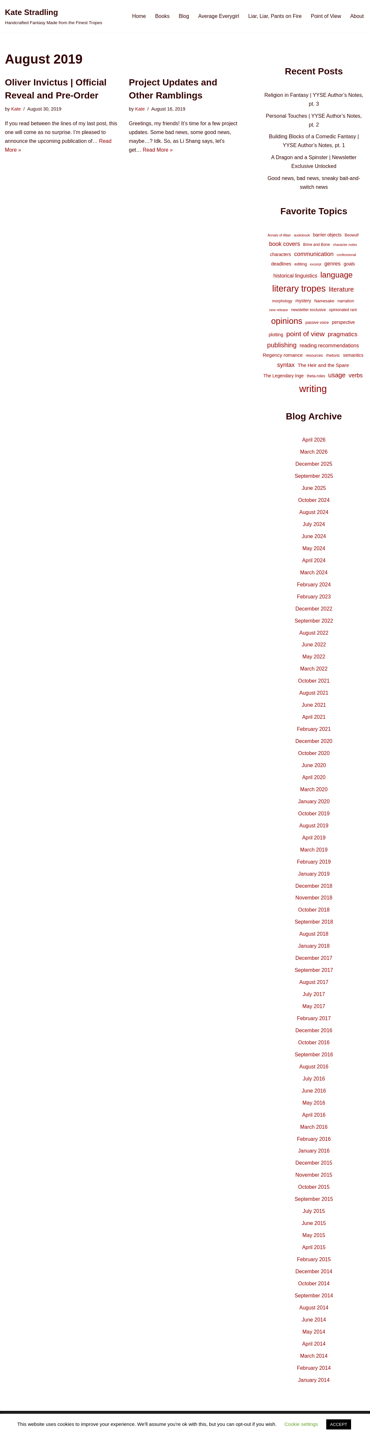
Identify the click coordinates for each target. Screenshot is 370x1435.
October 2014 (314, 1290)
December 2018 (313, 890)
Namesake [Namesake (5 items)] (324, 302)
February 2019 (314, 866)
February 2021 (314, 732)
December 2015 (313, 1169)
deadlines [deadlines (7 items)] (281, 264)
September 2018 (314, 926)
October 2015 (314, 1193)
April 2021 (314, 720)
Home (138, 16)
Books (161, 16)
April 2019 (314, 842)
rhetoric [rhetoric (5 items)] (333, 357)
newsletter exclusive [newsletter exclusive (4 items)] (308, 311)
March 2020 (314, 793)
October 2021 (314, 684)
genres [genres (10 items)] (332, 264)
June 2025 (314, 490)
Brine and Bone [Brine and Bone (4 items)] (316, 245)
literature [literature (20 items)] (341, 290)
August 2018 (314, 939)
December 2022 (313, 611)
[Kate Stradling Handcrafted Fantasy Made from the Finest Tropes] (53, 16)
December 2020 (313, 745)
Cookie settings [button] (301, 1424)
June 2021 (314, 708)
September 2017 (314, 975)
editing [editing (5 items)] (300, 264)
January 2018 (314, 951)
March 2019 (314, 854)
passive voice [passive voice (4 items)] (317, 323)
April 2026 (314, 442)
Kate (16, 109)
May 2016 (313, 1108)
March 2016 (314, 1133)
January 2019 (314, 878)
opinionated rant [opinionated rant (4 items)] (343, 311)
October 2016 (314, 1048)
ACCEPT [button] (338, 1424)
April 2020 (314, 781)
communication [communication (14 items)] (314, 255)
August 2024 (314, 514)
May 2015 (313, 1242)
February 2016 (314, 1145)
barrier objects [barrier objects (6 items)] (327, 236)
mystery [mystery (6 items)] (303, 302)
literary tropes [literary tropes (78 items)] (299, 290)
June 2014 (314, 1327)
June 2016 (314, 1096)
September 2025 (314, 478)
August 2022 (314, 636)
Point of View (326, 16)
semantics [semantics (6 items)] (353, 356)
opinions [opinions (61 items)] (286, 321)
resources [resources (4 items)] (314, 357)
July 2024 (314, 526)
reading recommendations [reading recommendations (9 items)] (329, 347)
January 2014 (314, 1387)
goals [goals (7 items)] (349, 264)
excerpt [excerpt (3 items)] (315, 265)
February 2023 (314, 599)
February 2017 (314, 1024)
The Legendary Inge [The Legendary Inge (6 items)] (283, 377)
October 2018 (314, 914)
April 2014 (314, 1351)
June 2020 (314, 769)
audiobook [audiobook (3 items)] (302, 236)
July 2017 (314, 999)
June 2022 (314, 648)
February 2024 (314, 587)
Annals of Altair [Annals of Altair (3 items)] (279, 236)
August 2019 (314, 830)
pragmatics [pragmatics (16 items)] (342, 335)
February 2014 (314, 1375)
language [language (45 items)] (336, 275)
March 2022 (314, 672)
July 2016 (314, 1084)
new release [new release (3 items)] (278, 311)
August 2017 (314, 987)
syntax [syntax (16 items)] (286, 366)
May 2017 (313, 1012)
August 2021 (314, 696)
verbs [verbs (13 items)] (356, 377)
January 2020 (314, 805)
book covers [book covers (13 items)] (284, 245)
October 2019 (314, 818)
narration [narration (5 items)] (345, 302)
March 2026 (314, 454)
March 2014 (314, 1363)
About (357, 16)
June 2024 (314, 538)
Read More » (158, 150)
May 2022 (313, 660)
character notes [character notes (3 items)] (345, 246)
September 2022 (314, 624)
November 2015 (313, 1181)
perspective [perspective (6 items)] (343, 323)
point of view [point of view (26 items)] (305, 335)
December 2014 (313, 1278)
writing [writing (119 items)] (313, 390)
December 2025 (313, 466)
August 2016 (314, 1072)
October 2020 (314, 757)
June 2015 (314, 1230)
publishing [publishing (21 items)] (282, 346)
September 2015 (314, 1206)
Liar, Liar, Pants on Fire (275, 16)
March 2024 (314, 575)
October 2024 (314, 502)
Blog (183, 16)
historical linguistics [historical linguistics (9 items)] (295, 276)
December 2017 (313, 963)
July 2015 (314, 1218)
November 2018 (313, 902)
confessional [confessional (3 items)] (346, 256)
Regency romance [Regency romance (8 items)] (282, 356)
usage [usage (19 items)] (337, 376)
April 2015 (314, 1254)
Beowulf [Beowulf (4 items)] (351, 236)
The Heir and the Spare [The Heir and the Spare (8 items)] (323, 366)
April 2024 (314, 563)
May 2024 (313, 550)
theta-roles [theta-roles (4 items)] (316, 377)
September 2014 (314, 1303)
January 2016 (314, 1157)
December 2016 (313, 1036)
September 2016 (314, 1060)
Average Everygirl (218, 16)
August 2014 (314, 1315)
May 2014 (313, 1339)
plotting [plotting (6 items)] (276, 336)
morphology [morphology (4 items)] (282, 302)
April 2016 (314, 1121)
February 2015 (314, 1266)
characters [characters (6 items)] (280, 255)
